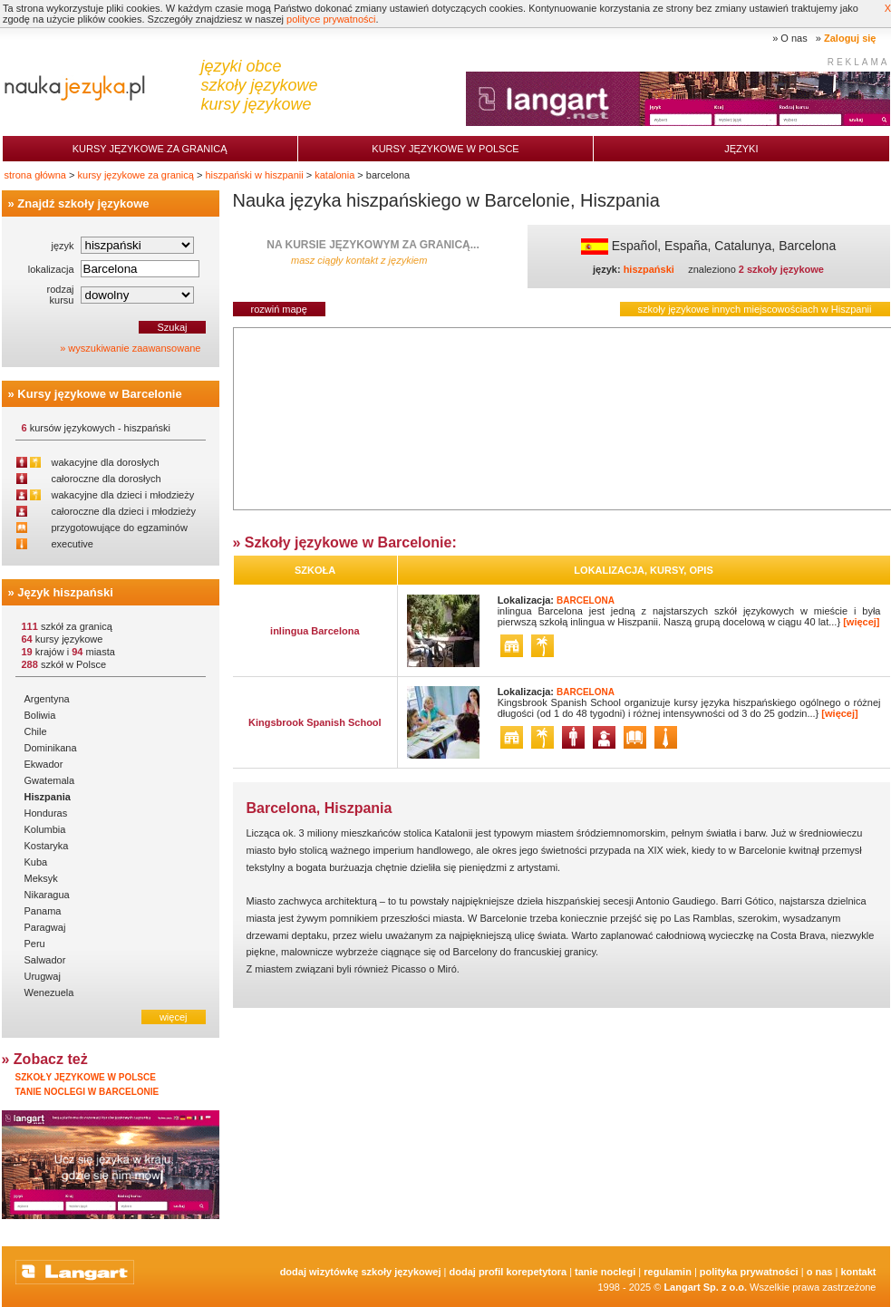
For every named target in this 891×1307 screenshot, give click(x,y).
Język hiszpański (65, 592)
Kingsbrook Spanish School (315, 722)
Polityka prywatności (749, 1271)
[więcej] (861, 621)
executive (72, 543)
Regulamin (668, 1271)
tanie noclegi (605, 1271)
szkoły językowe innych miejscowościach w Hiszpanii (755, 309)
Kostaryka (46, 845)
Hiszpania (47, 796)
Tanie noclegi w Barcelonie (87, 1092)
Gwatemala (49, 780)
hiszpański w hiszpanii (254, 174)
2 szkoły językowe (781, 269)
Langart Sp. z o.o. (705, 1287)
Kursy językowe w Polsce (445, 148)
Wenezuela (49, 992)
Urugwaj (42, 976)
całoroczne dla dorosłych (106, 478)
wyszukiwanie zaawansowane (134, 348)
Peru (34, 943)
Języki (741, 148)
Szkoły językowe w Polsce (85, 1077)
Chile (35, 731)
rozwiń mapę (279, 309)
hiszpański (649, 269)
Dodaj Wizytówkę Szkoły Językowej (360, 1271)
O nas (793, 38)
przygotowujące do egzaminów (120, 527)
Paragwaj (45, 927)
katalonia (334, 174)
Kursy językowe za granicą (150, 148)
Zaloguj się (850, 38)
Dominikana (50, 747)
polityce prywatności (330, 19)
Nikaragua (47, 894)
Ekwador (43, 764)
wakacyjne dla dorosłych (106, 462)
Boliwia (40, 715)
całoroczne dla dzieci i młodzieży (124, 511)
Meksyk (41, 878)
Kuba (36, 862)
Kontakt (858, 1271)
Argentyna (47, 698)
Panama (43, 910)
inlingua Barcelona (314, 630)
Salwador (45, 959)
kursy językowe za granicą (136, 174)
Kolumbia (45, 829)
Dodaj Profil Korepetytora (508, 1271)
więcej (174, 1017)
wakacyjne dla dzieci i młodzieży (123, 494)
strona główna (36, 174)
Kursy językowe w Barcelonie (99, 394)
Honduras (46, 813)
